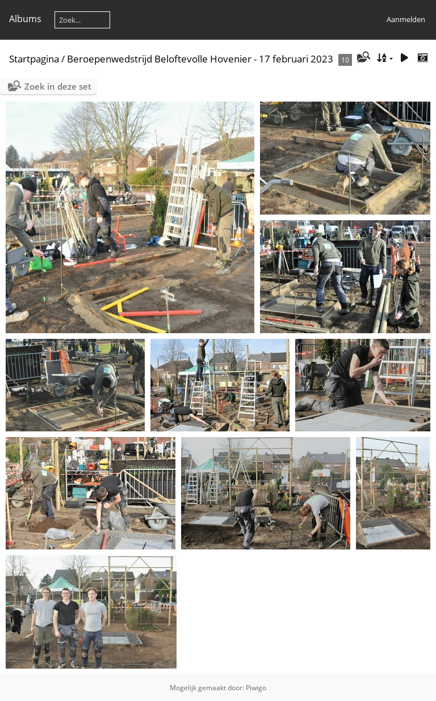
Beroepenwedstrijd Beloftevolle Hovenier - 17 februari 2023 (200, 58)
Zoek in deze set (57, 86)
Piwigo (256, 687)
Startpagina (34, 58)
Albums (25, 18)
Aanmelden (406, 19)
